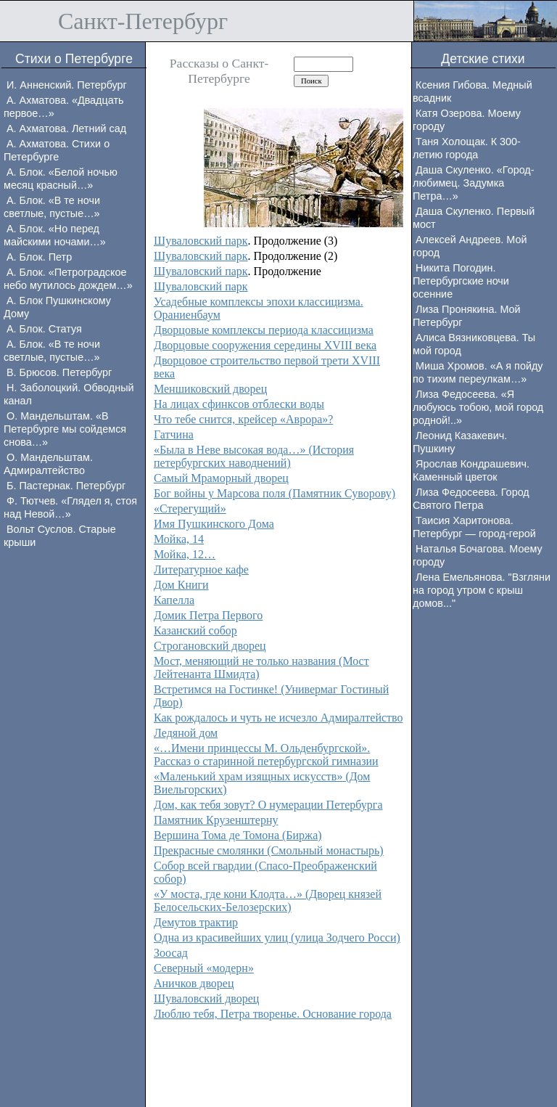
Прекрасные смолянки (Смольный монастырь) (269, 850)
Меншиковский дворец (210, 389)
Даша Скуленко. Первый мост (474, 217)
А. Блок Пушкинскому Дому (57, 307)
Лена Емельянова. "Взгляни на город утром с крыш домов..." (481, 590)
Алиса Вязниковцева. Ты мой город (474, 344)
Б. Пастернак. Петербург (66, 485)
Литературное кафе (201, 569)
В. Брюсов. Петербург (59, 372)
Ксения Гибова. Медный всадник (472, 91)
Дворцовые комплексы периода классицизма (264, 330)
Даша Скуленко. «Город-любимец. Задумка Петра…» (474, 183)
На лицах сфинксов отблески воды (239, 404)
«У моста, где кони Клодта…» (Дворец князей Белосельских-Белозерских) (267, 900)
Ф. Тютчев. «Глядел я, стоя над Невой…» (70, 507)
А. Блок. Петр (39, 257)
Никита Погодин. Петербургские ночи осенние (461, 281)
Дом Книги (181, 585)
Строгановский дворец (210, 646)
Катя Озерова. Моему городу (467, 119)
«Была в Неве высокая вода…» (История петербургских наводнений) (254, 456)
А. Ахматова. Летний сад (66, 128)
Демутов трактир (196, 922)
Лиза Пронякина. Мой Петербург (467, 315)
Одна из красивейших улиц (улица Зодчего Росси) (277, 937)
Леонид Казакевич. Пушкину (460, 442)
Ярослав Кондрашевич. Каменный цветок (471, 470)
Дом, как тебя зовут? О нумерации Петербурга (268, 804)
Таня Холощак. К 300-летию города (467, 148)
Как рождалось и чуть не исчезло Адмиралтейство (278, 717)
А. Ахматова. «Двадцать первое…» (64, 106)
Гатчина (174, 434)
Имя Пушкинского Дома (214, 524)
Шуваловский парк (201, 240)
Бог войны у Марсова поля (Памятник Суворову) (274, 493)
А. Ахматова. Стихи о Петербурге (57, 150)
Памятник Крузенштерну (216, 820)
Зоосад (171, 953)
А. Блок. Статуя (44, 329)
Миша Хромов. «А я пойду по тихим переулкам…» (478, 372)
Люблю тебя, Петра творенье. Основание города (273, 1014)
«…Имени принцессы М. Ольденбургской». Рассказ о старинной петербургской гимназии (266, 754)
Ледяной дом (186, 733)
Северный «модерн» (204, 968)
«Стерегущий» (190, 508)
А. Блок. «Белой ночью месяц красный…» (60, 178)
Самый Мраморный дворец (221, 478)
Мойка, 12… (184, 554)
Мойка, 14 (179, 539)
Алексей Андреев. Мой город (470, 246)
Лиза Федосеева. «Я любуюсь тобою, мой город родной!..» (478, 407)
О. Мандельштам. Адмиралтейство (48, 464)
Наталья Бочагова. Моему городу (477, 555)
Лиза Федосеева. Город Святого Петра (471, 498)
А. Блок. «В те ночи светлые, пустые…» (52, 207)
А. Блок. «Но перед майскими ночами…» (55, 235)
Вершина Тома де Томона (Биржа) (238, 835)
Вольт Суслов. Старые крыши (60, 535)
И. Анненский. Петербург (67, 85)
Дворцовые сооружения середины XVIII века (265, 345)
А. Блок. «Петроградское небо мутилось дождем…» (68, 278)
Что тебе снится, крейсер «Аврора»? (243, 419)
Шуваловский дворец (206, 998)
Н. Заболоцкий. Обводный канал (69, 394)
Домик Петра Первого (208, 615)
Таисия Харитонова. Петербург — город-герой (474, 527)
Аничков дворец (194, 983)
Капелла (174, 600)
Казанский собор (195, 630)
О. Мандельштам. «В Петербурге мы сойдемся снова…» (65, 429)
